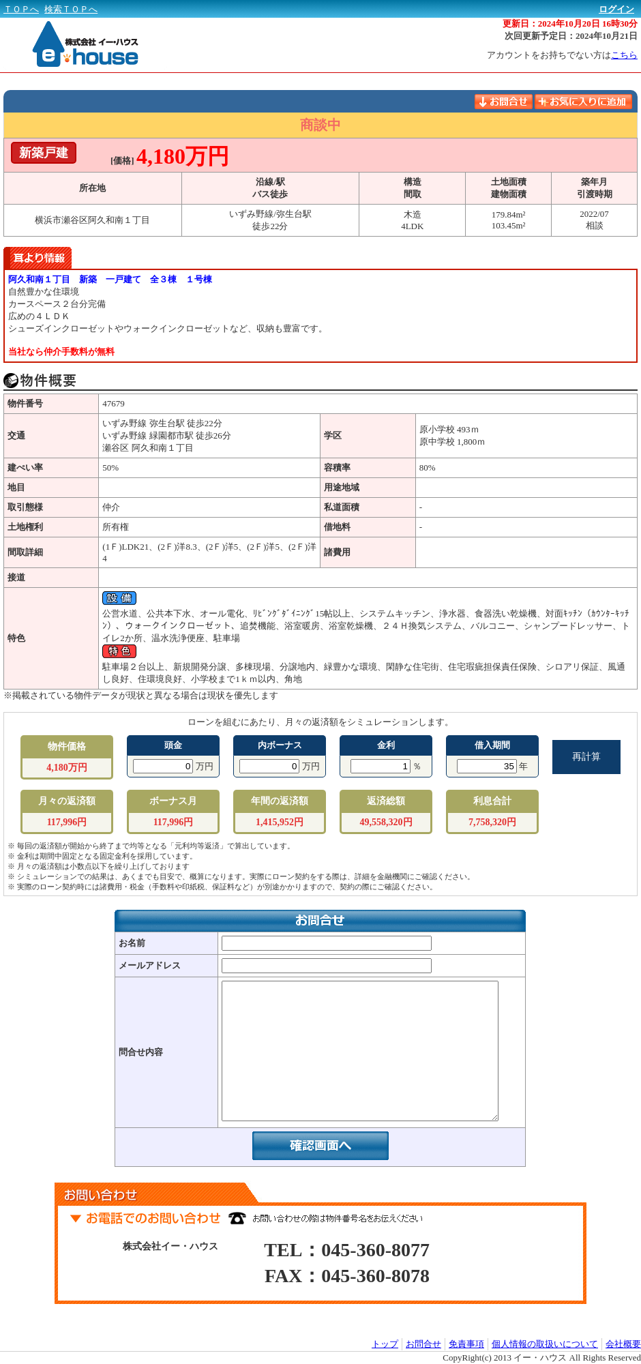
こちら (624, 55)
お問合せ (423, 1344)
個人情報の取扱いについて (545, 1344)
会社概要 (623, 1344)
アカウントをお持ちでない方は (562, 55)
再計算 (586, 756)
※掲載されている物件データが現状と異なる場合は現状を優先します (140, 695)
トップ (385, 1344)
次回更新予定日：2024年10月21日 (571, 36)
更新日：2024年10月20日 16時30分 (570, 23)
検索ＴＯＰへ (71, 9)
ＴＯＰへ (21, 9)
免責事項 (466, 1344)
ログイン (616, 9)
